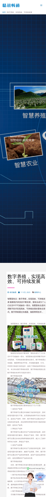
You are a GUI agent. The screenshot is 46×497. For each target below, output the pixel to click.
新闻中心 (37, 292)
